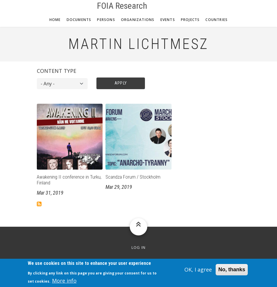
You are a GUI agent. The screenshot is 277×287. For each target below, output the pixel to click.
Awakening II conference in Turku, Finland (69, 180)
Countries (216, 19)
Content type (56, 70)
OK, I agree (198, 271)
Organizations (138, 19)
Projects (190, 19)
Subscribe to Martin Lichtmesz (39, 204)
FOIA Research (122, 5)
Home (55, 19)
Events (167, 19)
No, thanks (231, 272)
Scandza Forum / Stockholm (132, 177)
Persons (106, 19)
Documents (79, 19)
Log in (138, 247)
